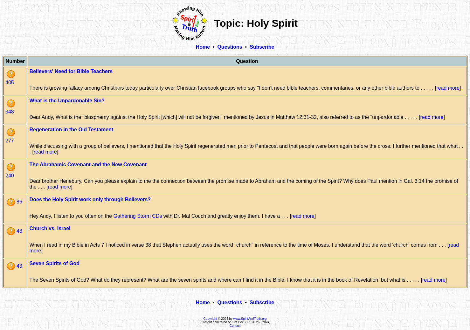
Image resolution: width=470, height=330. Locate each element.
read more (448, 88)
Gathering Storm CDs (137, 216)
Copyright (210, 318)
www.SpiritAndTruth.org (250, 318)
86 (14, 201)
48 (14, 231)
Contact (235, 325)
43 (14, 266)
